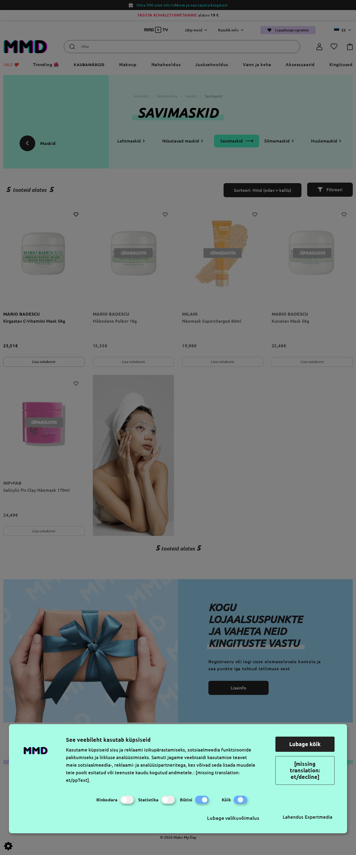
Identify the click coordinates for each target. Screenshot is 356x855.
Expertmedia (318, 817)
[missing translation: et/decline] (305, 770)
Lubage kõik (305, 744)
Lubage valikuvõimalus (233, 818)
